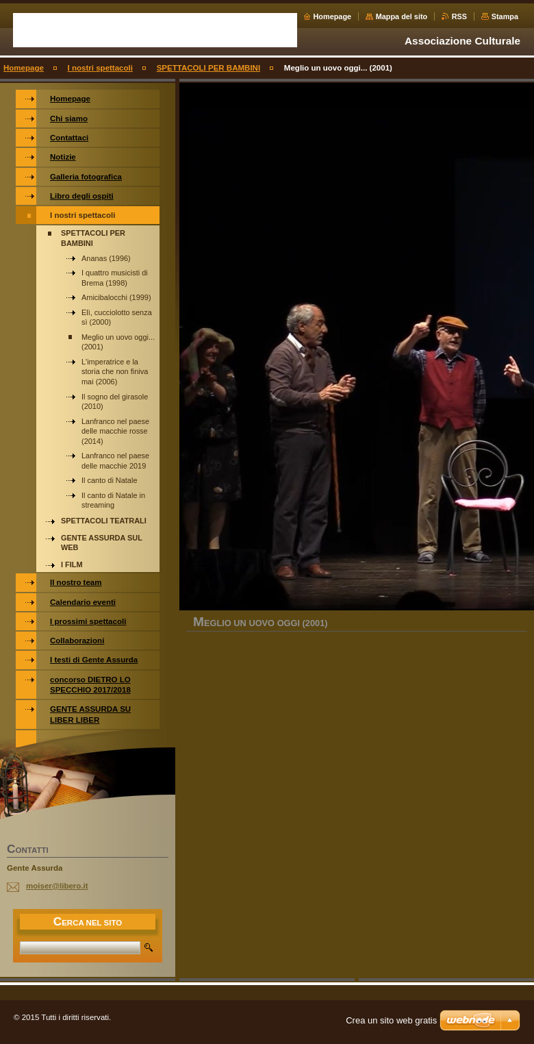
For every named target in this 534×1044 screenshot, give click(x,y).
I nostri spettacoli (100, 68)
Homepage (333, 16)
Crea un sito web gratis (391, 1020)
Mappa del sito (402, 16)
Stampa (505, 16)
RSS (459, 16)
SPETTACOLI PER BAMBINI (208, 68)
